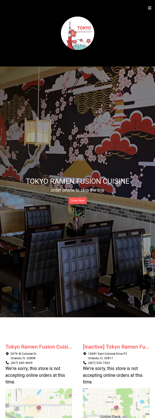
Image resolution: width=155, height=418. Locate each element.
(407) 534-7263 (99, 363)
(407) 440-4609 (21, 363)
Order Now (77, 200)
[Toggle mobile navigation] (150, 8)
